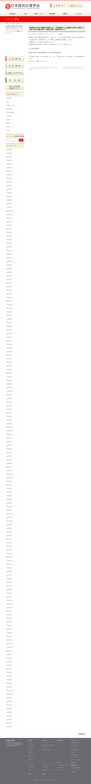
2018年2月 (9, 506)
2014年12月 (9, 643)
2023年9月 (9, 265)
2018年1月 (9, 510)
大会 (7, 101)
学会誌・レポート (11, 105)
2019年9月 (9, 438)
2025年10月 (9, 174)
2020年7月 (9, 402)
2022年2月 (9, 333)
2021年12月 (9, 340)
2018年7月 (9, 488)
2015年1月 (9, 640)
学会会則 (30, 750)
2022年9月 (9, 308)
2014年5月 (9, 669)
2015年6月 (9, 622)
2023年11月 (9, 257)
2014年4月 (9, 672)
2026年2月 (9, 160)
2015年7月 (9, 618)
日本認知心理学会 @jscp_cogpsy (14, 26)
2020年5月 (9, 409)
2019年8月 (9, 441)
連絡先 (8, 123)
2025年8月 (9, 182)
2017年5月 (9, 539)
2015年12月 (9, 600)
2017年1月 (9, 553)
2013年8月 (9, 701)
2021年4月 (9, 369)
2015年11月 (9, 604)
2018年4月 (9, 499)
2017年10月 (9, 521)
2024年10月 (9, 218)
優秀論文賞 (31, 767)
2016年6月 (9, 578)
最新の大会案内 (46, 765)
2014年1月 (9, 683)
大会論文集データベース (48, 770)
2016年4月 (9, 586)
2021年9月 (9, 351)
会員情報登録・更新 (62, 765)
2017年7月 (9, 532)
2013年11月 (9, 690)
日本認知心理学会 (44, 779)
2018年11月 (9, 474)
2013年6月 (9, 708)
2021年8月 (9, 355)
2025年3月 (9, 200)
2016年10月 (9, 564)
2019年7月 (9, 445)
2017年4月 (9, 542)
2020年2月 (9, 420)
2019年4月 (9, 456)
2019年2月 (9, 463)
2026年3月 (9, 157)
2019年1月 (9, 467)
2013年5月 (9, 712)
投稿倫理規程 (74, 750)
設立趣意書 (31, 747)
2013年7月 (9, 705)
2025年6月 (9, 189)
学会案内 (9, 98)
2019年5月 (9, 452)
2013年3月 (9, 719)
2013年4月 (9, 715)
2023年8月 (9, 268)
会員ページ (9, 119)
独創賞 (30, 769)
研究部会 (45, 747)
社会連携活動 (10, 112)
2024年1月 (9, 250)
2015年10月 (9, 607)
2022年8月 (9, 312)
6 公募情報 (60, 33)
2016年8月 (9, 571)
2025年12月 (9, 167)
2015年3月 (9, 632)
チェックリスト (75, 757)
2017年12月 (9, 513)
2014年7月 (9, 661)
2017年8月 (9, 528)
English (8, 130)
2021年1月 (9, 380)
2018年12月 (9, 470)
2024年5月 (9, 236)
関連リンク (9, 127)
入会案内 (9, 116)
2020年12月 (9, 384)
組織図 (30, 754)
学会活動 (9, 109)
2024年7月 (9, 229)
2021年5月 (9, 366)
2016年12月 (9, 557)
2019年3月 (9, 459)
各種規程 (30, 752)
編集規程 (73, 752)
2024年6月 (9, 232)
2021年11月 (9, 344)
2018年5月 (9, 495)
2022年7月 (9, 315)
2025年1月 (9, 207)
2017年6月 (9, 535)
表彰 (29, 762)
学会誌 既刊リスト (75, 745)
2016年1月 (9, 596)
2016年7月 (9, 575)
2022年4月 (9, 326)
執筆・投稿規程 (75, 742)
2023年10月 (9, 261)
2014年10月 (9, 651)
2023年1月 (9, 294)
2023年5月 (9, 279)
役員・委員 (31, 757)
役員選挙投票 (60, 767)
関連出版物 (74, 765)
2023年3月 (9, 286)
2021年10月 (9, 348)
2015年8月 (9, 614)
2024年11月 (9, 214)
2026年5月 (9, 149)
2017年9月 (9, 524)
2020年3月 (9, 416)
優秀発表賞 (31, 764)
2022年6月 (9, 319)
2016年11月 (9, 560)
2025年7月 (9, 185)
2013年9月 (9, 697)
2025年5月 (9, 193)
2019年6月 (9, 449)
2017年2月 (9, 550)
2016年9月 (9, 568)
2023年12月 (9, 254)
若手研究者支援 (46, 750)
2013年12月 (9, 687)
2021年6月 (9, 362)
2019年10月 (9, 434)
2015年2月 (9, 636)
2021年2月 (9, 376)
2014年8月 (9, 658)
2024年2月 (9, 247)
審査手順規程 (74, 754)
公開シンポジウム (47, 742)
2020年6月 (9, 405)
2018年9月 (9, 481)
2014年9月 (9, 654)
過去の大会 (45, 767)
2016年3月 (9, 589)
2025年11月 (9, 171)
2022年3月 (9, 330)
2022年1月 (9, 337)
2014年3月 (9, 676)
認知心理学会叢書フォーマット (76, 768)
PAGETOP (81, 733)
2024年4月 (9, 239)
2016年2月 (9, 593)
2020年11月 (9, 387)
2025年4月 (9, 196)
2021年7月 (9, 358)
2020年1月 (9, 423)
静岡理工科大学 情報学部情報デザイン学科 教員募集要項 (45, 52)
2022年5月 (9, 322)
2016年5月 (9, 582)
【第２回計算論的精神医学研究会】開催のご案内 (73, 67)
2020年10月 (9, 391)
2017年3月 (9, 546)
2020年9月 (9, 394)
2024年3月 (9, 243)
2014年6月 (9, 665)
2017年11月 (9, 517)
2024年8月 (9, 225)
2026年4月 (9, 153)
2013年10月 (9, 694)
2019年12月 (9, 427)
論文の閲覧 (74, 747)
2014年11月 (9, 647)
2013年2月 (9, 723)
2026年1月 (9, 164)
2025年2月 (9, 203)
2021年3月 (9, 373)
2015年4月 (9, 629)
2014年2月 (9, 679)
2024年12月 (9, 211)
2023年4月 (9, 283)
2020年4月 (9, 413)
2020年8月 (9, 398)
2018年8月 (9, 485)
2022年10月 (9, 304)
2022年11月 (9, 301)
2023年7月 (9, 272)
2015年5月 (9, 625)
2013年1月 (9, 726)
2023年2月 (9, 290)
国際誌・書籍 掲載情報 (48, 745)
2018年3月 (9, 503)
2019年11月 (9, 431)
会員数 (30, 759)
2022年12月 (9, 297)
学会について (31, 742)
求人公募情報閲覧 (34, 48)
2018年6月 (9, 492)
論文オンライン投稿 (76, 759)
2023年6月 (9, 275)
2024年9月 (9, 221)
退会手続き (59, 770)
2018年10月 (9, 477)
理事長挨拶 (31, 745)
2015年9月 (9, 611)
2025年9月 (9, 178)
